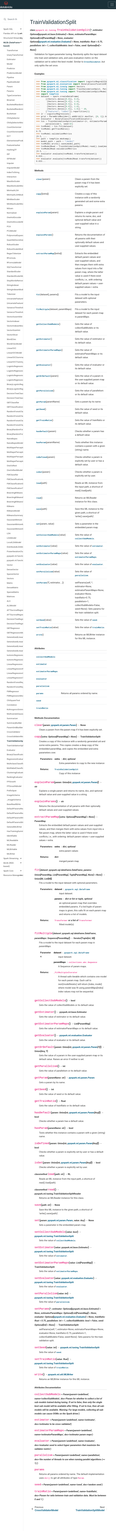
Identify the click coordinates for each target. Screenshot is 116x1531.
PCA (9, 226)
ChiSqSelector (13, 118)
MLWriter (11, 854)
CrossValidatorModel (15, 736)
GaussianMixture (14, 519)
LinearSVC (11, 348)
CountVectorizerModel (15, 131)
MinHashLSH (13, 190)
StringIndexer (13, 285)
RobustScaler (13, 244)
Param (10, 86)
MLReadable (12, 840)
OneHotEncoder (14, 217)
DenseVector (12, 569)
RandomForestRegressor (15, 682)
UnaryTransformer (15, 55)
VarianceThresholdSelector (15, 307)
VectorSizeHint (13, 330)
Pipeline (10, 77)
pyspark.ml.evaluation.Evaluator (55, 41)
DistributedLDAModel (15, 547)
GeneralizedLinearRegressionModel (15, 641)
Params (10, 91)
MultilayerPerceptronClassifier (15, 447)
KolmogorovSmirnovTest (15, 709)
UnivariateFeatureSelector (15, 298)
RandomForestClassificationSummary (15, 420)
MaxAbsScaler (13, 181)
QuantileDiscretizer (15, 240)
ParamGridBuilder (15, 727)
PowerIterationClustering (15, 551)
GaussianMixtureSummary (15, 529)
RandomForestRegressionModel (15, 687)
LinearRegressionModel (15, 669)
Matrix (10, 583)
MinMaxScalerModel (15, 204)
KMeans (10, 506)
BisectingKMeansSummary (15, 501)
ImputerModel (13, 168)
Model (10, 64)
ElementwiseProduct (15, 140)
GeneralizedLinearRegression (15, 637)
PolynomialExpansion (15, 235)
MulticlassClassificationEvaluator (15, 763)
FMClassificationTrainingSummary (15, 488)
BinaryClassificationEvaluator (15, 754)
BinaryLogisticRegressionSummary (15, 384)
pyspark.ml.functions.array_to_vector (15, 556)
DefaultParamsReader (15, 813)
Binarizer (11, 100)
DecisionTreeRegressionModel (15, 623)
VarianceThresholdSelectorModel (15, 312)
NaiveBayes (12, 438)
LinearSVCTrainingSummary (15, 362)
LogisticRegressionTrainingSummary (15, 380)
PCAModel (11, 231)
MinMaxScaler (13, 199)
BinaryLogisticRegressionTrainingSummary (15, 389)
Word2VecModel (14, 344)
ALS (8, 601)
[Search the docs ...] (11, 19)
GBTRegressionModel (15, 632)
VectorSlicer (12, 334)
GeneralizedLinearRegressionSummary (15, 646)
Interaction (11, 176)
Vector (10, 565)
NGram (10, 208)
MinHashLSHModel (15, 194)
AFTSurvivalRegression (15, 610)
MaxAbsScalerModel (15, 186)
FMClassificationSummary (15, 483)
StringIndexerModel (15, 289)
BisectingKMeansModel (15, 497)
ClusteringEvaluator (15, 772)
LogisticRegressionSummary (15, 375)
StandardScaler (14, 271)
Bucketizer (11, 113)
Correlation (12, 705)
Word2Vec (11, 339)
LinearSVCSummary (15, 357)
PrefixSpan (12, 790)
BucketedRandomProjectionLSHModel (15, 109)
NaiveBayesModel (15, 443)
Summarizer (12, 718)
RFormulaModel (14, 262)
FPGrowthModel (14, 786)
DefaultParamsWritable (15, 817)
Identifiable (12, 835)
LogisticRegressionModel (15, 371)
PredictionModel (14, 73)
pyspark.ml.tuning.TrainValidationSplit (54, 1236)
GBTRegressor (13, 628)
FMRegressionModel (15, 696)
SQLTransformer (14, 267)
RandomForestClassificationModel (15, 416)
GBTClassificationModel (15, 407)
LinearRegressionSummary (15, 673)
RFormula (11, 258)
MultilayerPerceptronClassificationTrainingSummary (15, 461)
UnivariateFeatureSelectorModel (15, 303)
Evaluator (11, 750)
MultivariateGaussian (15, 714)
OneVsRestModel (15, 470)
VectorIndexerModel (15, 326)
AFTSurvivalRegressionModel (15, 614)
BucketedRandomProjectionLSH (15, 104)
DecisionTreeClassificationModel (15, 398)
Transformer (12, 50)
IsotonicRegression (15, 655)
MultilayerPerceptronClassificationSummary (15, 456)
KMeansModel (13, 511)
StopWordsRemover (15, 280)
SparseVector (13, 574)
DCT (9, 136)
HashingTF (12, 149)
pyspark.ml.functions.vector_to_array (15, 560)
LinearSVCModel (14, 353)
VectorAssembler (14, 316)
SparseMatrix (13, 592)
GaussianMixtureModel (15, 524)
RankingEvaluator (15, 777)
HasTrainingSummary (15, 831)
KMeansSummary (15, 515)
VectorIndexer (13, 321)
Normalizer (12, 213)
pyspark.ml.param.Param (63, 725)
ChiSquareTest (13, 700)
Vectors (10, 578)
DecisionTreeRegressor (15, 619)
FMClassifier (12, 474)
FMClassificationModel (15, 479)
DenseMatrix (12, 587)
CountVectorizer (14, 127)
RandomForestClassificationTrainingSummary (15, 425)
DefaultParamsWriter (15, 822)
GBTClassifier (13, 402)
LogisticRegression (15, 366)
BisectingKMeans (15, 492)
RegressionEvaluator (15, 759)
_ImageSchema (14, 799)
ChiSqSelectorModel (15, 122)
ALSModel (11, 605)
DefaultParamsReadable (15, 808)
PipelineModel (13, 82)
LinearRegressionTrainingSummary (15, 677)
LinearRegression (15, 664)
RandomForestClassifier (15, 411)
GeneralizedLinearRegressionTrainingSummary (15, 650)
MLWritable (12, 849)
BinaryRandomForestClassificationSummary (15, 429)
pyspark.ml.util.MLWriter (60, 1374)
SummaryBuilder (14, 723)
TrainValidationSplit (15, 741)
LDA (9, 533)
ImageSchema (13, 795)
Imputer (10, 163)
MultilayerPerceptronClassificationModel (15, 452)
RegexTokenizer (14, 253)
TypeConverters (14, 95)
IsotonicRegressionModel (15, 659)
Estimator (11, 59)
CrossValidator (13, 732)
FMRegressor (13, 691)
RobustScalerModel (15, 249)
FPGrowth (11, 781)
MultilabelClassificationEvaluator (15, 768)
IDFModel (11, 158)
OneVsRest (12, 465)
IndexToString (13, 172)
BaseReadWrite (14, 804)
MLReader (11, 845)
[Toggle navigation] (112, 4)
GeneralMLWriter (14, 827)
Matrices (11, 596)
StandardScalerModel (15, 276)
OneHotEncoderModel (15, 222)
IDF (8, 154)
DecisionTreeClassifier (15, 393)
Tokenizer (11, 294)
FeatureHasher (13, 145)
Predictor (11, 68)
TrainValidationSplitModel (15, 745)
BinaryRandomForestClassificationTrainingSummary (15, 434)
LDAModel (11, 538)
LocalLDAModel (14, 542)
